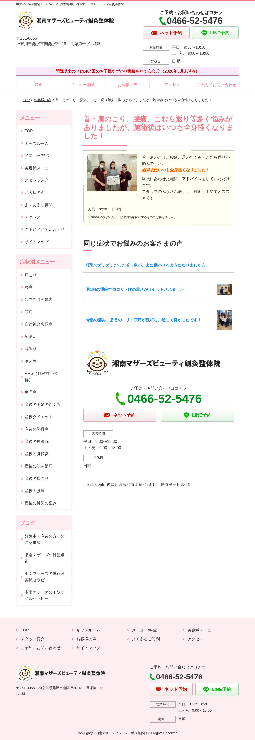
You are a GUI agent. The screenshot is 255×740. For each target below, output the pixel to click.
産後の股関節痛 (39, 466)
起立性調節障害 (39, 299)
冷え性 (31, 361)
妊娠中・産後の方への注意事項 (44, 539)
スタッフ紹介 (37, 180)
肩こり (31, 275)
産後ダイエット (39, 417)
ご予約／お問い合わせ (216, 85)
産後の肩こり (37, 478)
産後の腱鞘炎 (37, 454)
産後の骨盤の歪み (41, 503)
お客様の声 (127, 85)
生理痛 (31, 392)
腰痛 (29, 287)
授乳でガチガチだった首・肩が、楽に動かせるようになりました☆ (145, 265)
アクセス (172, 85)
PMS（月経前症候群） (41, 376)
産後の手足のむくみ (43, 404)
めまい (31, 336)
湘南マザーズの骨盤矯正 (44, 558)
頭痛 (29, 312)
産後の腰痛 (35, 491)
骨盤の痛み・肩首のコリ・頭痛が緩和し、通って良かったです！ (143, 320)
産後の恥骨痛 (37, 429)
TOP (38, 85)
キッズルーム (37, 143)
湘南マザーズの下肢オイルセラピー (44, 595)
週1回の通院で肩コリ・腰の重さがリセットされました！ (137, 289)
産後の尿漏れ (37, 441)
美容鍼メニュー (39, 168)
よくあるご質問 (39, 205)
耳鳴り (31, 349)
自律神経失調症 (39, 324)
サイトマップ (37, 242)
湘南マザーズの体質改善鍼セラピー (44, 576)
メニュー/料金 (82, 85)
